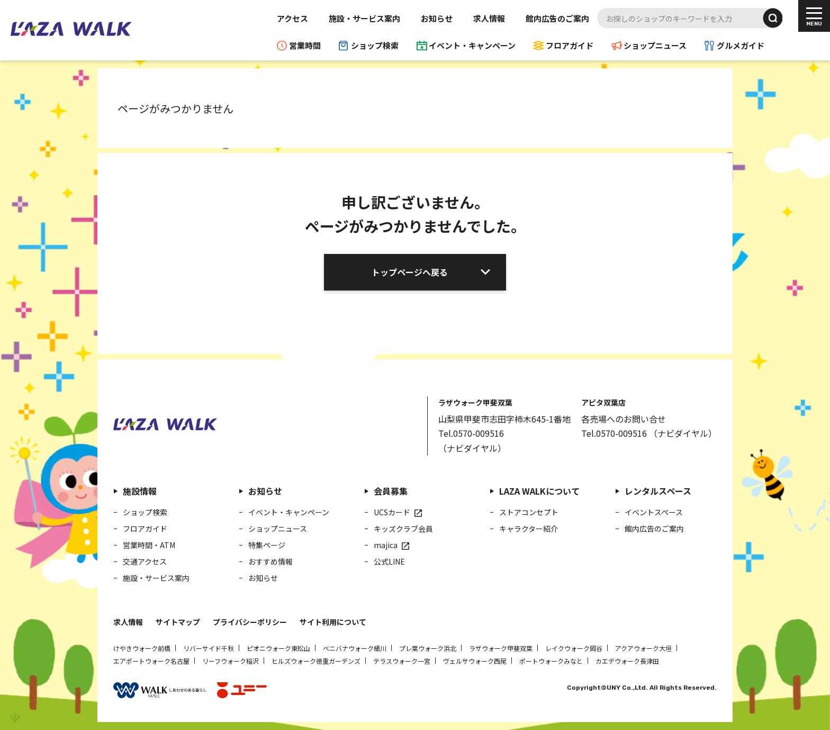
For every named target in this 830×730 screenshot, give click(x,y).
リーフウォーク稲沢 (230, 660)
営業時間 (305, 45)
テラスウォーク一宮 (401, 660)
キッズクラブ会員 (403, 528)
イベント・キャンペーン (472, 45)
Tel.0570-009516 (471, 433)
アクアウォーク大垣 (643, 648)
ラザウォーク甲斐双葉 (501, 648)
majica (386, 545)
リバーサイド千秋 (208, 648)
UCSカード (392, 512)
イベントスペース (654, 512)
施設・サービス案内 (364, 18)
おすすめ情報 (270, 561)
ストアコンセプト (528, 512)
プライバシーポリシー (250, 622)
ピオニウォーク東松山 (278, 648)
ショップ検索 (375, 45)
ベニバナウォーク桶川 (354, 648)
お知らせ (437, 18)
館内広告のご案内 (557, 18)
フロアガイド (569, 45)
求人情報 (489, 18)
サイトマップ (178, 622)
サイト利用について (333, 622)
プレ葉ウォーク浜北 (427, 648)
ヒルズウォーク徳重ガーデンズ (316, 660)
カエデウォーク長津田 (627, 660)
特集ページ (266, 545)
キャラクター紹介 (528, 528)
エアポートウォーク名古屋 (151, 660)
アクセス (292, 18)
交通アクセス (145, 561)
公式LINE (389, 561)
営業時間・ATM (149, 545)
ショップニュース (655, 45)
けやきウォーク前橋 (141, 648)
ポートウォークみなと (551, 660)
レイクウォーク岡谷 (573, 648)
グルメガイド (740, 45)
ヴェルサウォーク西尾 (475, 660)
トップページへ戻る (410, 272)
